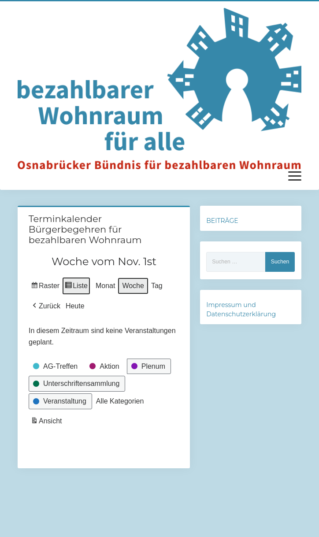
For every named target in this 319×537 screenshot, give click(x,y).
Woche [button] (133, 285)
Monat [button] (105, 285)
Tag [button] (157, 285)
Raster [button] (45, 287)
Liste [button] (76, 287)
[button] (46, 306)
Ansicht (47, 422)
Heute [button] (75, 306)
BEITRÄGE (222, 221)
